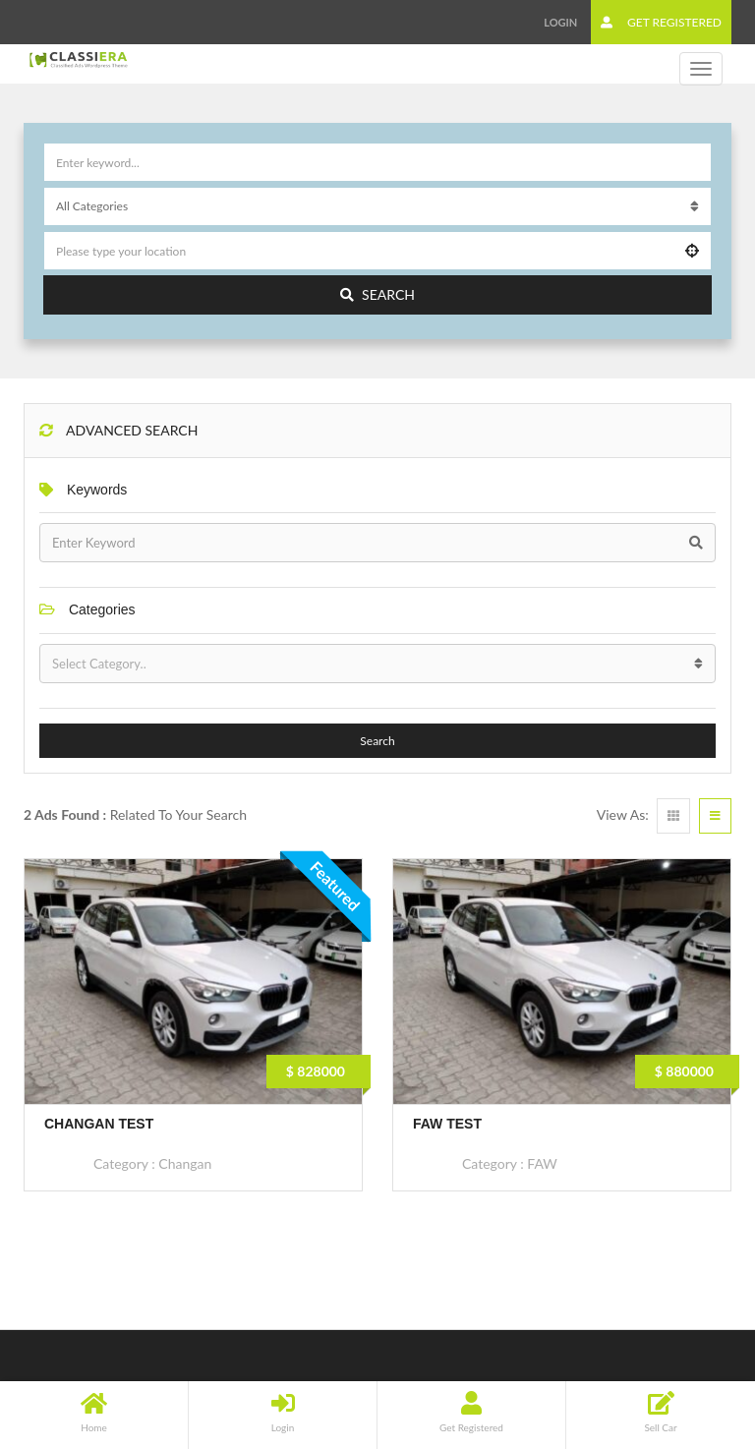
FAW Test (447, 1123)
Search (377, 294)
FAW (541, 1163)
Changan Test (98, 1123)
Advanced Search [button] (118, 430)
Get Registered (661, 22)
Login (560, 22)
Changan (184, 1163)
